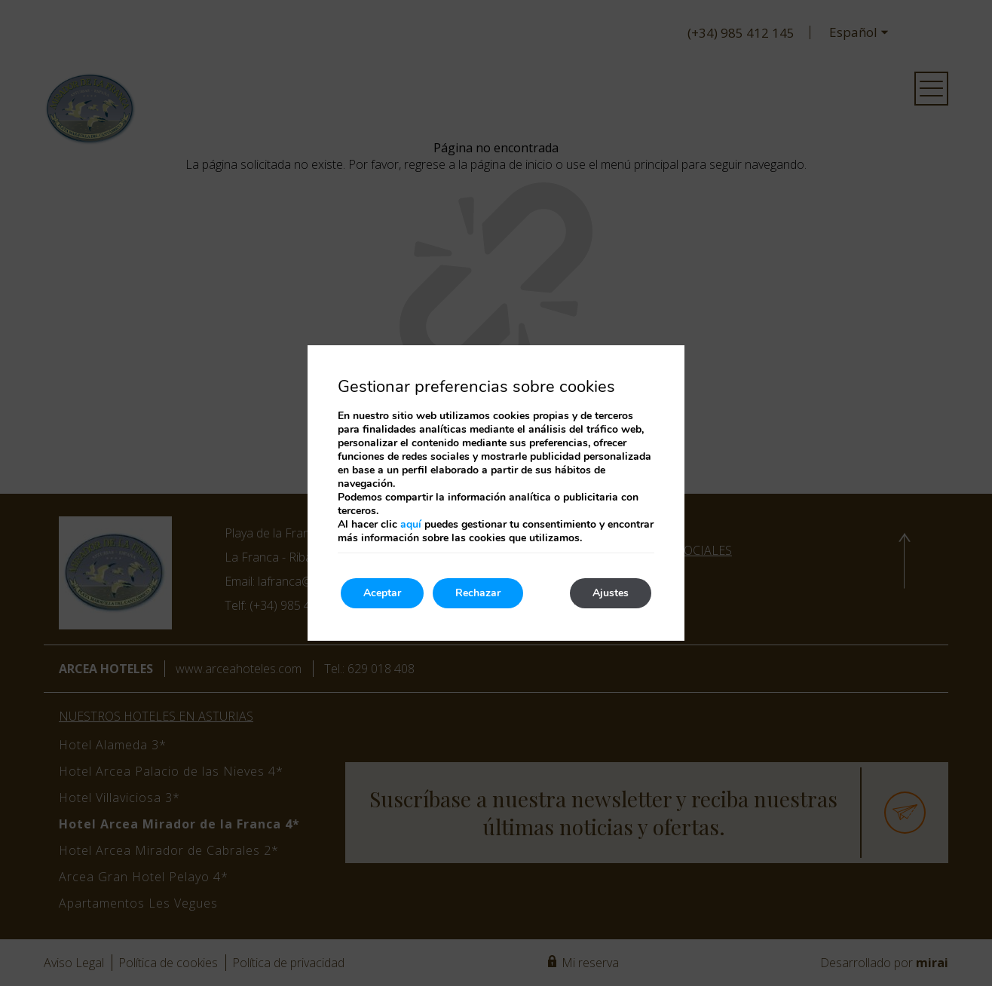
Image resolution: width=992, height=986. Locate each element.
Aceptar (382, 593)
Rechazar (478, 593)
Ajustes (610, 593)
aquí (410, 524)
